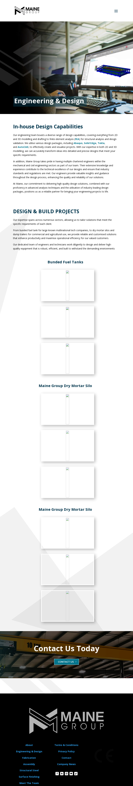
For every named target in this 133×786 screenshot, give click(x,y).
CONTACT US (66, 661)
